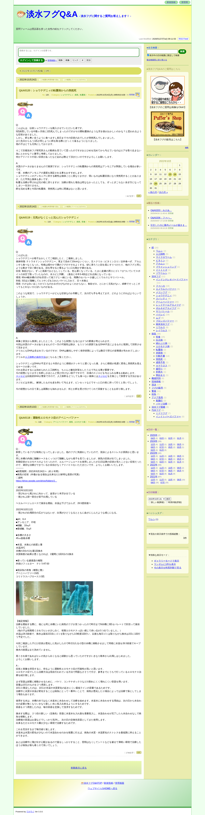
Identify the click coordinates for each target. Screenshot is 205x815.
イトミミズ (161, 270)
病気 (76, 95)
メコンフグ (161, 292)
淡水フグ (156, 276)
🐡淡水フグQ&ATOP (91, 783)
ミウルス (160, 327)
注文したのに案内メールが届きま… (168, 225)
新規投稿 (171, 2)
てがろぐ (30, 812)
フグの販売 (157, 388)
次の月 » (163, 192)
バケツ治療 (161, 404)
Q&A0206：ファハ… (161, 218)
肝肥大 (159, 372)
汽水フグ (156, 410)
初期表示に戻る (79, 768)
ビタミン (160, 260)
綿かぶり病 (161, 343)
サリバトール (163, 311)
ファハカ (160, 286)
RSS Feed (183, 39)
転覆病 (82, 95)
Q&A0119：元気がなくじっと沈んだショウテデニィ (49, 217)
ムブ (158, 318)
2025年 (153, 435)
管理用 (185, 2)
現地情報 (156, 381)
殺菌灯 (159, 400)
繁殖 (154, 391)
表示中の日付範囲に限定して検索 (163, 55)
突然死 (159, 359)
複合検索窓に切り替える (157, 60)
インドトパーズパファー (168, 416)
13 (170, 174)
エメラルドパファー (166, 289)
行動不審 (160, 356)
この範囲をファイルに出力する (75, 80)
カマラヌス (161, 365)
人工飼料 (160, 254)
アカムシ (160, 263)
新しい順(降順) (156, 502)
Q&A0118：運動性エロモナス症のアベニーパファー (49, 417)
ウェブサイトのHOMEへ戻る (102, 788)
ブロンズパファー (165, 321)
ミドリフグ (161, 413)
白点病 (159, 340)
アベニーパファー (60, 422)
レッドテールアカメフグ (168, 305)
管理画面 (119, 783)
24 (155, 183)
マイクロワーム (164, 257)
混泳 (154, 384)
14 (175, 174)
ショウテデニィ (67, 95)
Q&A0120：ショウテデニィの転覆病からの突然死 (47, 90)
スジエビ (20, 376)
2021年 (153, 476)
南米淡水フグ (163, 324)
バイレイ (160, 314)
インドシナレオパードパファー (172, 279)
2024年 (153, 441)
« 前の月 (152, 192)
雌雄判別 (156, 378)
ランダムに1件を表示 (165, 564)
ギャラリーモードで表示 (166, 561)
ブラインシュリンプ (166, 267)
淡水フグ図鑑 (158, 407)
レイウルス (161, 330)
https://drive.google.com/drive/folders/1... (36, 481)
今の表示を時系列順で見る (167, 567)
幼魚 (154, 394)
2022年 (153, 465)
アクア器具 (157, 397)
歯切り (159, 369)
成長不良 (160, 362)
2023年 (153, 453)
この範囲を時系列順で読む (49, 80)
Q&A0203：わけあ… (161, 210)
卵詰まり (160, 375)
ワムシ (159, 251)
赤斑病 (159, 353)
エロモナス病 (79, 422)
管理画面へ (52, 60)
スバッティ (161, 298)
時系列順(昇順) (174, 502)
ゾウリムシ (161, 273)
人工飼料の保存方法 (35, 357)
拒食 (83, 222)
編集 (138, 196)
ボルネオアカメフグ (166, 308)
